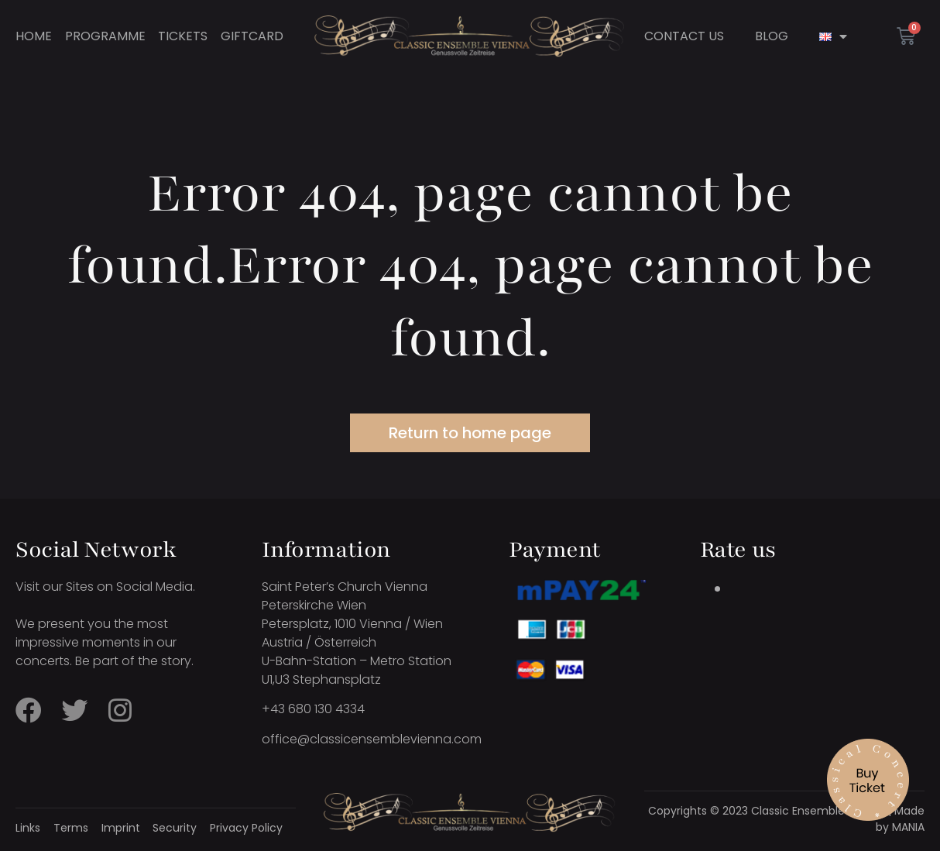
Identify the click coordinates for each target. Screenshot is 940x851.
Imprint (120, 828)
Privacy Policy (246, 828)
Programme (105, 36)
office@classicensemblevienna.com (372, 739)
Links (27, 828)
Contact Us (684, 36)
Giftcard (252, 36)
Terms (70, 828)
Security (175, 828)
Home (33, 36)
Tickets (183, 36)
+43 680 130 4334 (313, 709)
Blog (771, 36)
